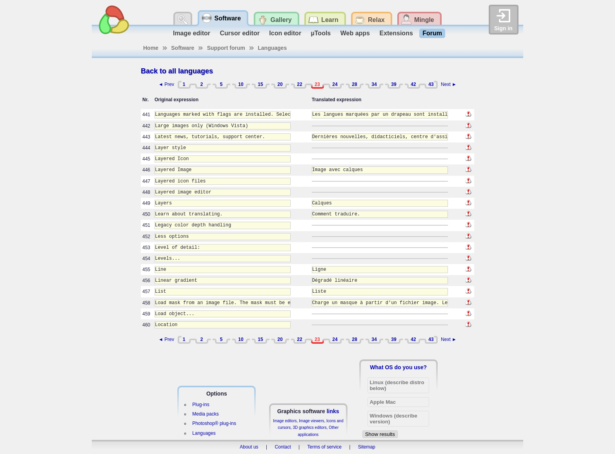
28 (354, 84)
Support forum (226, 48)
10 (240, 84)
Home (150, 48)
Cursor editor (240, 33)
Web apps (355, 33)
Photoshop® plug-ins (214, 423)
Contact (283, 447)
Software (182, 48)
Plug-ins (200, 404)
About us (249, 447)
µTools (321, 33)
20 (279, 84)
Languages (272, 48)
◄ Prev (166, 84)
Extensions (396, 33)
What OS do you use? (398, 367)
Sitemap (366, 447)
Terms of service (325, 447)
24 (334, 84)
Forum (432, 33)
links (333, 411)
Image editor (191, 33)
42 (413, 84)
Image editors (285, 421)
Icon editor (285, 33)
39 (393, 84)
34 (374, 84)
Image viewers (311, 421)
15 (260, 84)
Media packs (205, 414)
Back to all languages (177, 71)
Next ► (449, 84)
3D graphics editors (309, 427)
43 (430, 84)
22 (299, 84)
